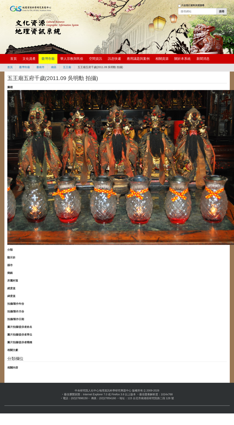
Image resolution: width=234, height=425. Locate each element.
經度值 (11, 288)
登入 (172, 16)
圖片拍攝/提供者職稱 (19, 342)
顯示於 (11, 257)
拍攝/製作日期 (15, 319)
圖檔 (10, 87)
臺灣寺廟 (48, 59)
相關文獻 (12, 350)
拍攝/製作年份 (15, 303)
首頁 (13, 59)
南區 (53, 67)
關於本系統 (182, 59)
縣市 (10, 265)
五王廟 (67, 67)
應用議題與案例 (138, 59)
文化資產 (29, 59)
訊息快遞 (114, 59)
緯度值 (11, 296)
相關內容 (12, 367)
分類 (10, 249)
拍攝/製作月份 (15, 311)
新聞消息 (203, 59)
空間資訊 (95, 59)
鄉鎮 (10, 272)
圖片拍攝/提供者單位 (19, 334)
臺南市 (40, 67)
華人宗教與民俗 (71, 59)
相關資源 (162, 59)
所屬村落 (12, 280)
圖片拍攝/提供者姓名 (19, 326)
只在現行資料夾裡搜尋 (192, 5)
